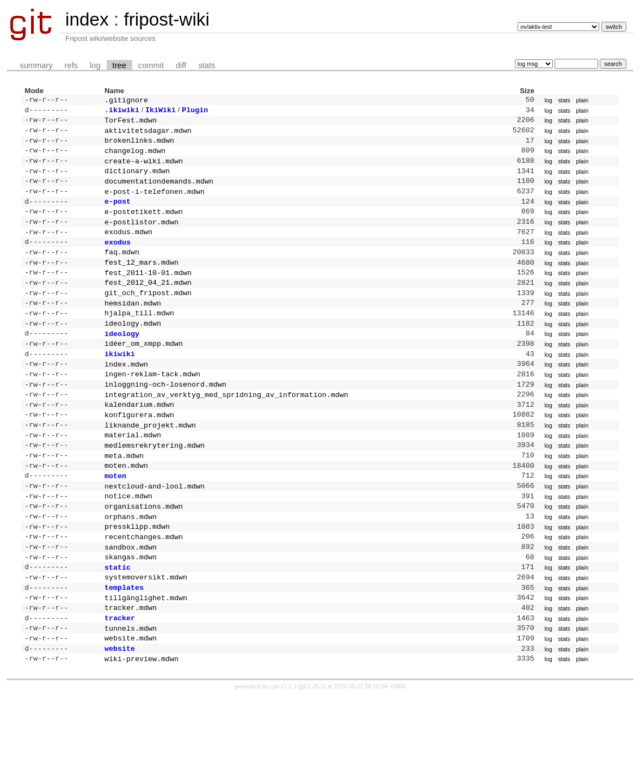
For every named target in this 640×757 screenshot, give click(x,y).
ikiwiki (119, 382)
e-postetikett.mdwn (143, 224)
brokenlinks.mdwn (139, 145)
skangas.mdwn (130, 607)
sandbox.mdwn (130, 596)
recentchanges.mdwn (143, 584)
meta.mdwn (124, 494)
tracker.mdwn (130, 663)
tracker (119, 674)
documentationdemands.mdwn (158, 191)
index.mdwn (126, 393)
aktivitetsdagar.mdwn (148, 134)
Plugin (195, 112)
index (87, 19)
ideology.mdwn (132, 348)
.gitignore (126, 101)
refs (71, 65)
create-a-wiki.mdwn (143, 168)
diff (181, 65)
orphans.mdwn (130, 562)
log (95, 65)
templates (124, 640)
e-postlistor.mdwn (141, 236)
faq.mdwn (121, 269)
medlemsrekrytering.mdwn (154, 483)
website (119, 708)
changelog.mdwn (134, 157)
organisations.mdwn (143, 550)
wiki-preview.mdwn (141, 719)
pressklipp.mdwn (137, 573)
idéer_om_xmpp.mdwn (143, 370)
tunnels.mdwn (130, 686)
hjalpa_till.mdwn (139, 336)
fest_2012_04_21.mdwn (148, 303)
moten (115, 517)
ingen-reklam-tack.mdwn (152, 404)
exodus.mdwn (128, 247)
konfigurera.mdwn (139, 449)
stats (206, 65)
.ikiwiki (121, 112)
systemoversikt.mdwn (145, 629)
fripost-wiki (166, 19)
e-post (117, 213)
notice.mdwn (128, 539)
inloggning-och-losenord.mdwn (165, 415)
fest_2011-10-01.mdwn (148, 292)
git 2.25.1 (312, 747)
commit (151, 65)
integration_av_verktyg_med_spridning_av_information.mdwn (226, 427)
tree (119, 65)
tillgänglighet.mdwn (145, 652)
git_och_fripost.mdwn (148, 314)
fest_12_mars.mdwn (141, 280)
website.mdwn (130, 696)
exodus (117, 258)
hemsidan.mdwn (132, 326)
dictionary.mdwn (137, 179)
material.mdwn (132, 472)
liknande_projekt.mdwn (150, 461)
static (117, 618)
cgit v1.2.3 (283, 747)
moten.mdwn (126, 505)
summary (36, 65)
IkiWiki (160, 112)
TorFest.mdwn (130, 123)
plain (582, 100)
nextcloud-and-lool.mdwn (154, 528)
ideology (121, 359)
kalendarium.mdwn (139, 438)
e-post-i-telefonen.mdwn (154, 202)
